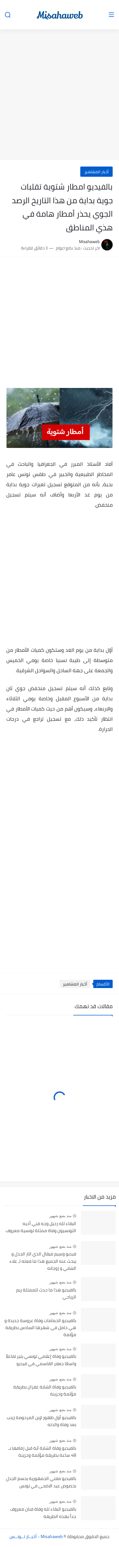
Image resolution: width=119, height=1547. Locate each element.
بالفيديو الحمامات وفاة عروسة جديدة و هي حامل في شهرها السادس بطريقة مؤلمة (40, 1328)
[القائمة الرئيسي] (111, 15)
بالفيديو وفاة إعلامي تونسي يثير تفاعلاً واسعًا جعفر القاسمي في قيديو (41, 1360)
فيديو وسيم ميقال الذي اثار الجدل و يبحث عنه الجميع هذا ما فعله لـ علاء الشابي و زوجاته (43, 1261)
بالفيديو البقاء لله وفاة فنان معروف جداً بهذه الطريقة (43, 1513)
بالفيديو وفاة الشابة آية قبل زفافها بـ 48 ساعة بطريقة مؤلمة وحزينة (42, 1452)
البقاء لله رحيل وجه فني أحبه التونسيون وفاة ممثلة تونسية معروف (41, 1227)
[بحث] (7, 15)
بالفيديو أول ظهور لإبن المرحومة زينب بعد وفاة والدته (41, 1421)
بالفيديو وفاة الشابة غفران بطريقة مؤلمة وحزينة (44, 1390)
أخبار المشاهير (96, 171)
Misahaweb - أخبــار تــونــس (36, 1536)
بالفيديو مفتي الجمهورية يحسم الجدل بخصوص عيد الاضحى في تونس (41, 1482)
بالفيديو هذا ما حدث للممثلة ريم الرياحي (46, 1293)
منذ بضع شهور (60, 1216)
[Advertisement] (59, 95)
